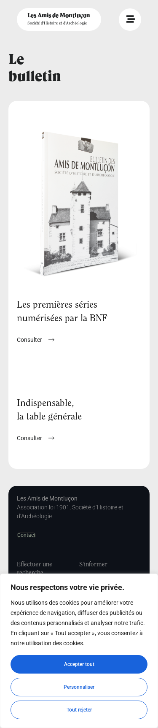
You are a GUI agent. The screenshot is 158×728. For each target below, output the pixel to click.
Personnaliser (79, 687)
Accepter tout (79, 664)
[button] (35, 438)
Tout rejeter (79, 710)
